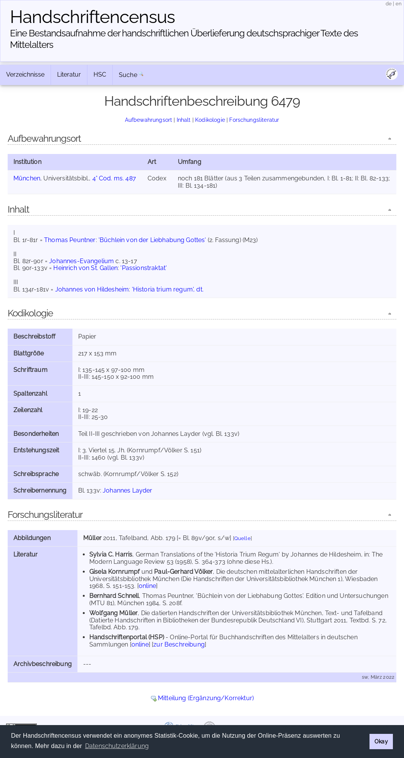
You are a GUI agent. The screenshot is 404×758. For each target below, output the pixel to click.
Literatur (69, 74)
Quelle (242, 538)
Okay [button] (381, 741)
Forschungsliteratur (254, 119)
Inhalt (184, 119)
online (147, 585)
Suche (128, 75)
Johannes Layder (127, 490)
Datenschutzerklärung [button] (117, 746)
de (389, 4)
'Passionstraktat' (143, 268)
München (26, 178)
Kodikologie (210, 119)
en (399, 4)
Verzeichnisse (25, 74)
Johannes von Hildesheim (92, 289)
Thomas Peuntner (69, 240)
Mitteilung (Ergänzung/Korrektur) (206, 698)
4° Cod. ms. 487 (114, 178)
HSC (100, 74)
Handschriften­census (92, 17)
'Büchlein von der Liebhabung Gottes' (152, 240)
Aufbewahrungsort (148, 119)
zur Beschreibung (179, 644)
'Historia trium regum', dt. (168, 289)
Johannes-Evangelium (81, 261)
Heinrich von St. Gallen (85, 268)
